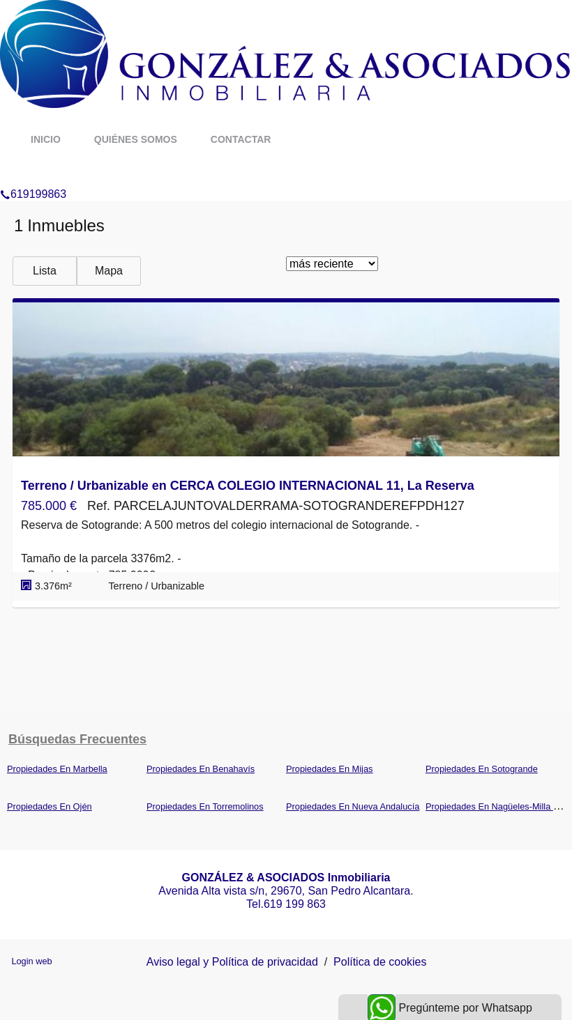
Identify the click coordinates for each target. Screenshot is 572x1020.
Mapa (109, 271)
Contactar (241, 139)
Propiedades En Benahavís (200, 769)
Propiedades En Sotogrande (482, 769)
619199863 (33, 176)
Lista (45, 271)
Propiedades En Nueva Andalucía (352, 806)
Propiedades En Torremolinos (205, 806)
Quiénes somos (135, 139)
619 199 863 (295, 904)
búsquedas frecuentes (77, 739)
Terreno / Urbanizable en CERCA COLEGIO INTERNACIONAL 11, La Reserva (247, 486)
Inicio (46, 139)
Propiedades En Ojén (49, 806)
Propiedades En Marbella (57, 769)
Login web (31, 961)
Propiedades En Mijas (329, 769)
